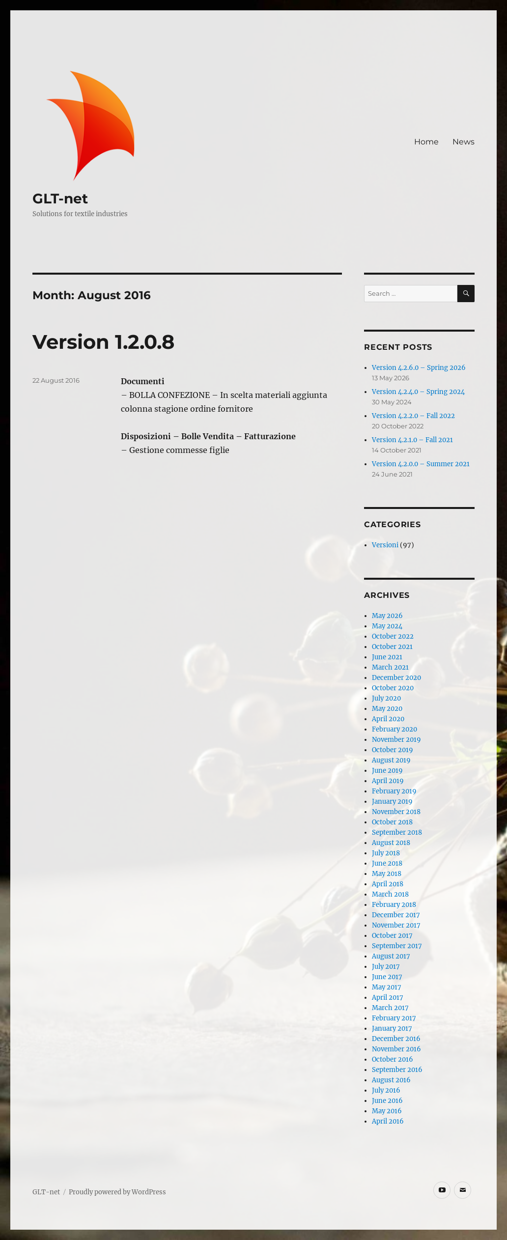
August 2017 (391, 956)
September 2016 (397, 1070)
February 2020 (394, 729)
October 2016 (392, 1059)
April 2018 (387, 884)
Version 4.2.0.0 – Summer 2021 (421, 464)
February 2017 (394, 1018)
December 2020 (396, 678)
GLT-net (60, 198)
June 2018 (387, 863)
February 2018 (394, 905)
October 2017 (392, 935)
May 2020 (387, 709)
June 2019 (387, 770)
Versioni (385, 545)
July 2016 (386, 1090)
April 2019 (388, 781)
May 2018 (386, 874)
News (463, 141)
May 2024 (387, 626)
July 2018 (386, 853)
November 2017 (396, 925)
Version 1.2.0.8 (103, 342)
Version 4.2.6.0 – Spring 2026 (419, 368)
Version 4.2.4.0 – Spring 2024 (418, 392)
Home (426, 141)
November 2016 (396, 1049)
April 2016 (388, 1121)
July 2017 (386, 966)
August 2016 (391, 1080)
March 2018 (390, 894)
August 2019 (391, 760)
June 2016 (387, 1101)
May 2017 (386, 987)
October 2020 (393, 688)
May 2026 (387, 616)
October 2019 (392, 750)
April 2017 (387, 997)
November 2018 (396, 812)
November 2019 (396, 739)
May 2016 (387, 1111)
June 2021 (387, 657)
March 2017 (390, 1008)
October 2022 (393, 636)
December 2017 (396, 915)
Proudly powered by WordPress (117, 1192)
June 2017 (387, 977)
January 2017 (392, 1028)
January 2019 (392, 801)
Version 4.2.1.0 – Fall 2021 (412, 440)
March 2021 (390, 667)
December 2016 (396, 1039)
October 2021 (392, 647)
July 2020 (386, 698)
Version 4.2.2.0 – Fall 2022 (413, 416)
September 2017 (397, 946)
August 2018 (391, 843)
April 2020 (388, 719)
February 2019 (394, 791)
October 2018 (392, 822)
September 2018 (397, 832)
